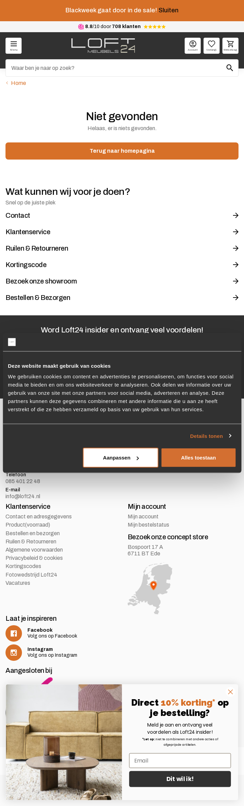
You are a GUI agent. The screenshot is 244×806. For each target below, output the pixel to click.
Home (18, 83)
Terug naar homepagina (122, 151)
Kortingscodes (23, 566)
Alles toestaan (198, 458)
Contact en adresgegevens (38, 516)
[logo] (103, 45)
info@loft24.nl (22, 496)
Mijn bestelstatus (148, 525)
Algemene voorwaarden (34, 550)
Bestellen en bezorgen (32, 533)
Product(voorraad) (27, 525)
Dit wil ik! (180, 779)
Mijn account (143, 516)
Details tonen (206, 436)
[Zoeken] (122, 68)
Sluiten (168, 10)
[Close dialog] (230, 692)
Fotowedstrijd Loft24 (31, 575)
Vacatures (17, 583)
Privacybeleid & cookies (34, 558)
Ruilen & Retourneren (30, 541)
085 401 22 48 (22, 481)
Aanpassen (121, 458)
